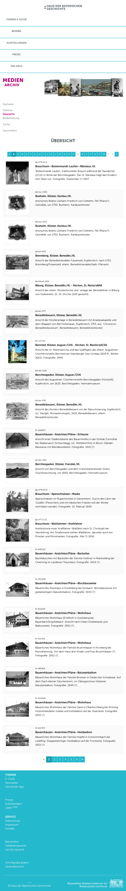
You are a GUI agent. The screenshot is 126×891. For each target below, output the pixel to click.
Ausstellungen (16, 42)
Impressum (12, 824)
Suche (6, 124)
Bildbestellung (11, 118)
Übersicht (9, 114)
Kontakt (9, 828)
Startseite (8, 104)
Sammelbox (10, 130)
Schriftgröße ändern (17, 862)
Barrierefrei (12, 841)
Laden (11, 807)
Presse (16, 54)
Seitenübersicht (14, 866)
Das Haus (16, 66)
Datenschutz (12, 820)
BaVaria (16, 31)
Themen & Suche (16, 19)
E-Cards (10, 778)
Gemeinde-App (14, 786)
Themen (7, 110)
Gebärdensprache (15, 845)
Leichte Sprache (14, 849)
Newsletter (11, 782)
